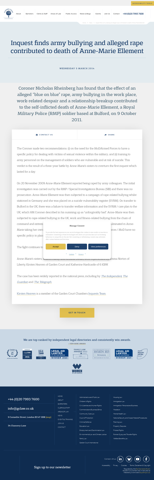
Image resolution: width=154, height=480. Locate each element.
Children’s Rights (85, 401)
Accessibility (106, 465)
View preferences (98, 246)
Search (147, 14)
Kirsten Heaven (26, 293)
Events (98, 14)
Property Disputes (119, 426)
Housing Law (117, 397)
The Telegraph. (43, 282)
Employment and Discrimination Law (92, 430)
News (60, 416)
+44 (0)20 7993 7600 (133, 13)
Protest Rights (118, 430)
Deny (77, 246)
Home (60, 396)
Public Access (71, 14)
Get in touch (77, 312)
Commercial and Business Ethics (91, 410)
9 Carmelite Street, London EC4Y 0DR (29, 417)
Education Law (85, 426)
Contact (116, 14)
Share (110, 135)
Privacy (81, 254)
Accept (56, 246)
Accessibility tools (142, 3)
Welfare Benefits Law (120, 438)
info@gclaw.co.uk (21, 408)
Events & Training (65, 419)
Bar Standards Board (143, 469)
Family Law (83, 438)
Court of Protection (86, 418)
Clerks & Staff (42, 14)
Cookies (71, 254)
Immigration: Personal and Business (125, 405)
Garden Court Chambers (9, 14)
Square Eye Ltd (145, 472)
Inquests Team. (97, 293)
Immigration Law (119, 401)
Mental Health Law (119, 414)
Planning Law (117, 422)
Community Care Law (87, 414)
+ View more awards (77, 344)
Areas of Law (56, 14)
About (18, 14)
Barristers (29, 14)
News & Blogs (85, 14)
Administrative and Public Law (90, 397)
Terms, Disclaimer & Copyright (140, 465)
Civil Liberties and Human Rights (91, 405)
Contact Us (44, 135)
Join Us (107, 14)
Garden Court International (89, 443)
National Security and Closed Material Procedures (130, 418)
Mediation (116, 410)
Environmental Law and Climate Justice (93, 434)
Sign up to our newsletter (52, 467)
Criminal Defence (85, 422)
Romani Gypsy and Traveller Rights (125, 434)
